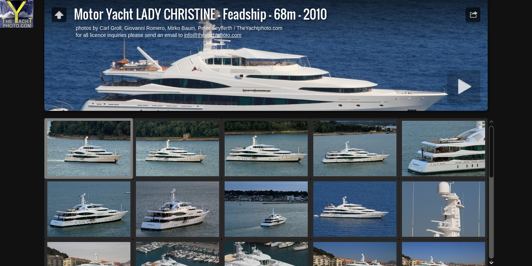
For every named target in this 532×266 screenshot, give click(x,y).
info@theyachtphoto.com (212, 35)
